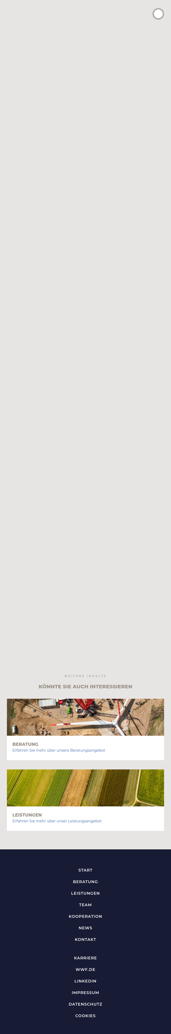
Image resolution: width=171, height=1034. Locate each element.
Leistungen (27, 747)
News (85, 860)
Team (85, 837)
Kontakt (85, 872)
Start (85, 803)
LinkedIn (85, 914)
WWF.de (85, 902)
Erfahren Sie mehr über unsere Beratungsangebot (58, 683)
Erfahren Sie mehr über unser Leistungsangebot (57, 754)
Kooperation (85, 849)
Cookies (85, 948)
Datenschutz (85, 937)
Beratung (25, 677)
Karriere (85, 890)
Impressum (85, 925)
